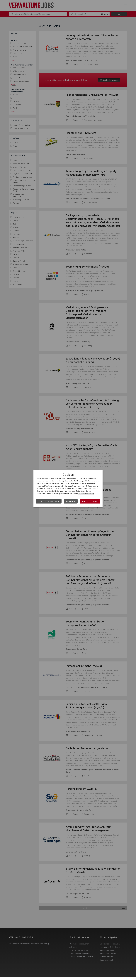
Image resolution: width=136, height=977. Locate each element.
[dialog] (68, 488)
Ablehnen (70, 501)
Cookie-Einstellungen (49, 501)
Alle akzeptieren (89, 501)
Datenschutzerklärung (86, 494)
